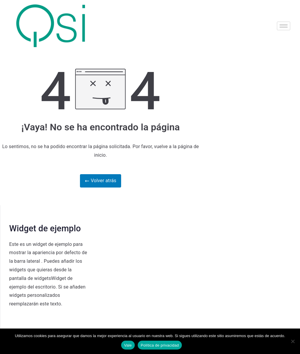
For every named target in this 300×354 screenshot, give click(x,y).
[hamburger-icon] (283, 26)
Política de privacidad (160, 345)
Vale (128, 345)
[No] (293, 341)
